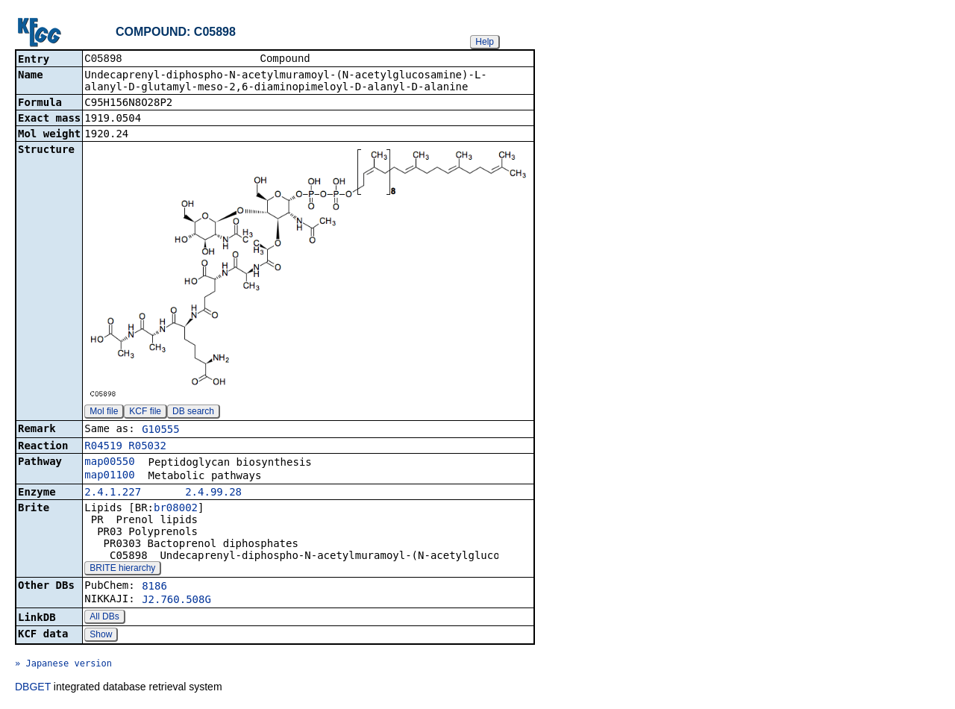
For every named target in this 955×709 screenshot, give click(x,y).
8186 (154, 587)
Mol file (104, 412)
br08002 (176, 509)
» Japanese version (63, 665)
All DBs (104, 618)
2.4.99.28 (213, 493)
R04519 (103, 447)
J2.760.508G (176, 601)
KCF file (145, 412)
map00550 (109, 463)
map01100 (109, 476)
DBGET (33, 688)
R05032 (147, 447)
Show (101, 636)
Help (484, 42)
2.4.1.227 (112, 493)
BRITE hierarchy (122, 569)
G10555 (161, 431)
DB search (193, 412)
